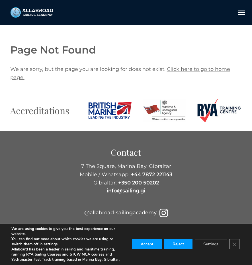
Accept (147, 244)
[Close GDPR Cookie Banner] (234, 244)
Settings (210, 244)
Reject (178, 244)
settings (51, 244)
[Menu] (241, 12)
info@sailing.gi (126, 191)
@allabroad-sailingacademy (126, 212)
